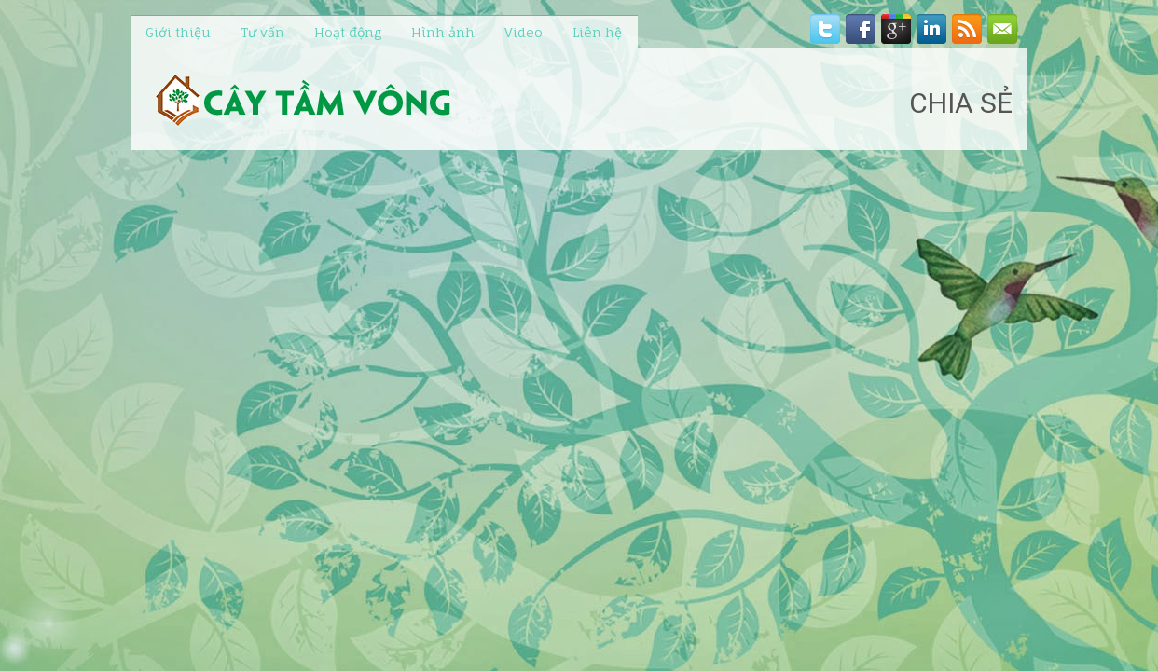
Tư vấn (262, 32)
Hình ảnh (443, 32)
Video (523, 32)
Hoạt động (347, 32)
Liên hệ (597, 32)
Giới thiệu (178, 32)
